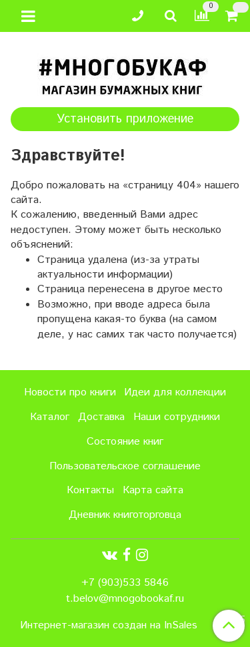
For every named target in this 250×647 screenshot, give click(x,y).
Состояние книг (125, 441)
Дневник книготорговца (125, 515)
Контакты (90, 490)
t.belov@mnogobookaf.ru (125, 598)
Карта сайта (153, 490)
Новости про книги (70, 392)
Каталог (49, 417)
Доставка (101, 417)
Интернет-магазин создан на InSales (108, 625)
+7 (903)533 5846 (125, 582)
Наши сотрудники (176, 417)
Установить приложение (125, 119)
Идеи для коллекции (175, 392)
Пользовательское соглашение (125, 466)
